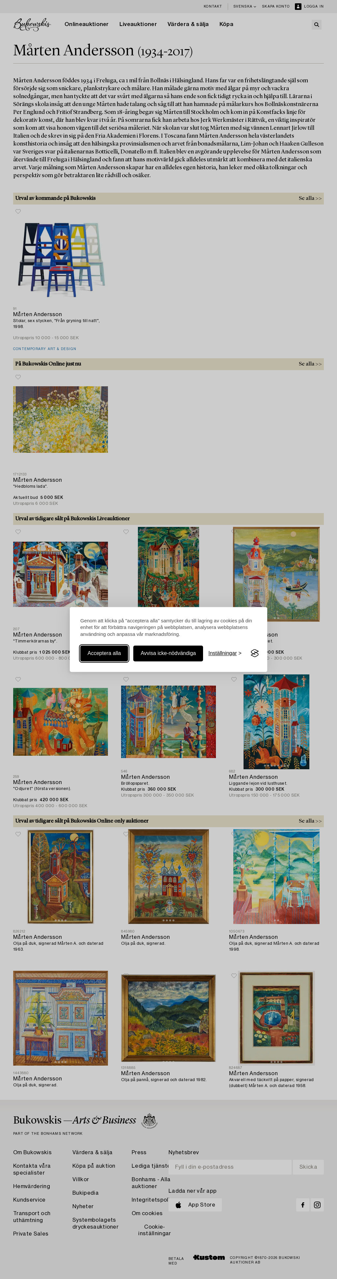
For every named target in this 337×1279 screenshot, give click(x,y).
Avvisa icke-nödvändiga (168, 653)
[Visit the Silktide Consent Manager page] (255, 653)
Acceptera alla (104, 653)
